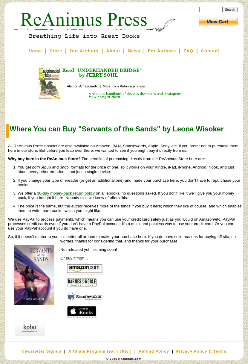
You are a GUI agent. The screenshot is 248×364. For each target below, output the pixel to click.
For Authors (162, 50)
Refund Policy (154, 351)
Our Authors (84, 50)
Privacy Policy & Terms (201, 351)
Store (56, 50)
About (113, 50)
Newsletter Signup (41, 351)
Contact (210, 50)
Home (35, 50)
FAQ (188, 50)
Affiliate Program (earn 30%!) (99, 351)
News (134, 50)
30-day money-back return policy (66, 193)
